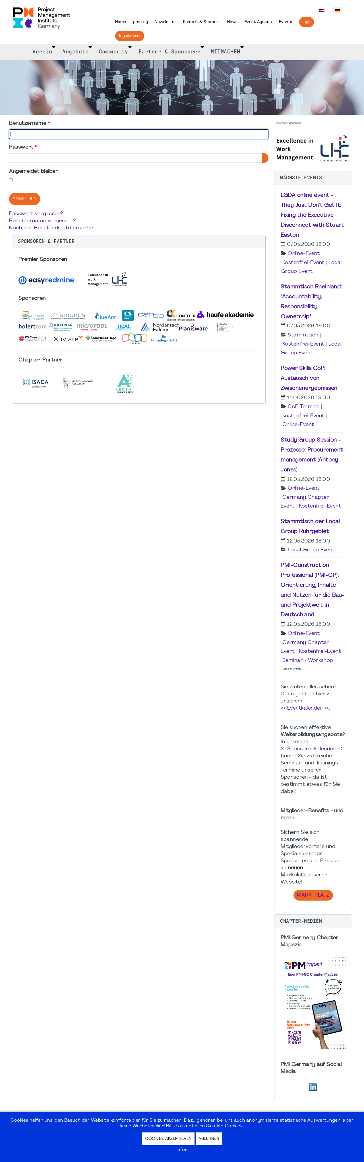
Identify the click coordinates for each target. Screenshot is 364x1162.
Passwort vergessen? (36, 213)
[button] (139, 241)
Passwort (23, 147)
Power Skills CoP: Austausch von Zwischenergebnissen (309, 378)
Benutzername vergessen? (42, 221)
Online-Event (304, 253)
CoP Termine (304, 406)
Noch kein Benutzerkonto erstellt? (51, 228)
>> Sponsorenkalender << (311, 749)
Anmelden (25, 199)
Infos (182, 1150)
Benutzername (29, 123)
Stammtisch (303, 335)
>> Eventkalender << (305, 708)
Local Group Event (311, 550)
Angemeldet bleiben (33, 171)
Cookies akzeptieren (168, 1139)
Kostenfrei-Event (303, 262)
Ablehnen (208, 1139)
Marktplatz (313, 895)
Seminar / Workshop (307, 660)
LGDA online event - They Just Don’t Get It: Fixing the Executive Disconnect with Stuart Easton (312, 215)
